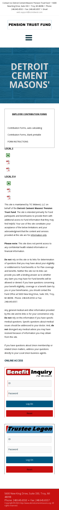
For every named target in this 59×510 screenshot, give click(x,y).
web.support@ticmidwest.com (29, 12)
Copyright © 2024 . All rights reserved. (29, 504)
